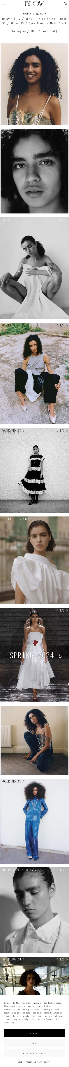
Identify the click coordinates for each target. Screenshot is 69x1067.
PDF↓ (34, 31)
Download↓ (50, 31)
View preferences (34, 1053)
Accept (34, 1033)
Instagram (19, 31)
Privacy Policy (41, 1062)
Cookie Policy (25, 1062)
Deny (35, 1043)
